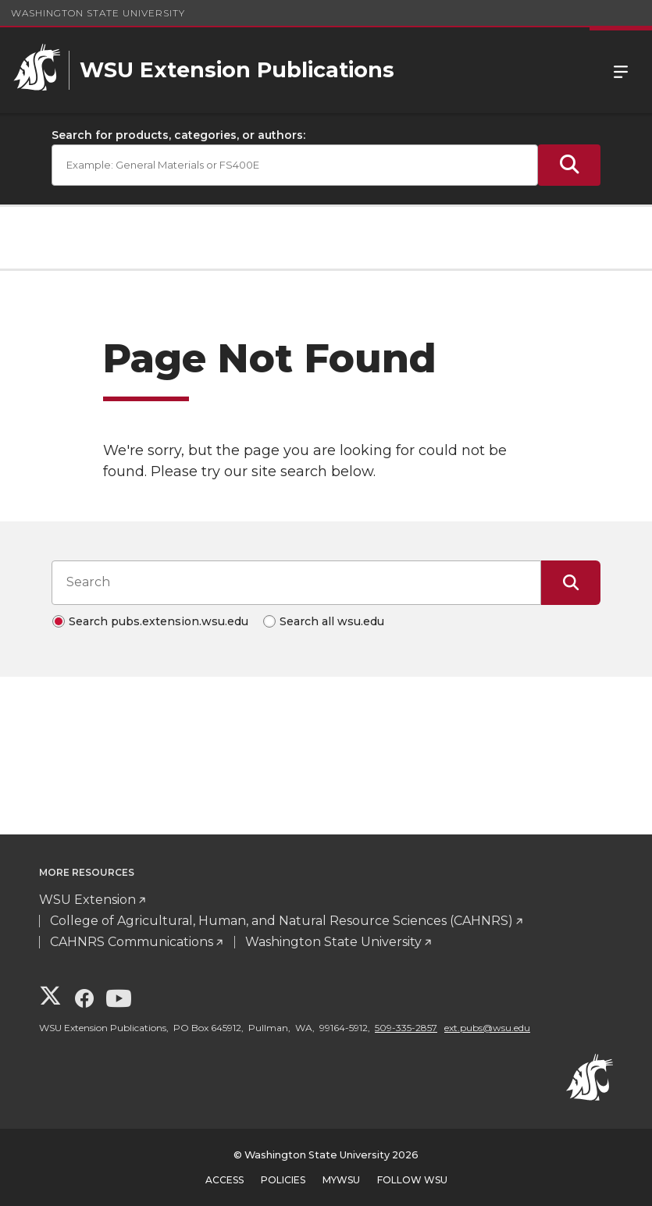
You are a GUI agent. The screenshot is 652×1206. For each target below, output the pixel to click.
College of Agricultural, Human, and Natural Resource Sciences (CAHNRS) (281, 920)
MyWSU (341, 1180)
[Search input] (296, 582)
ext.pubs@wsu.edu (487, 1027)
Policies (283, 1180)
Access (224, 1180)
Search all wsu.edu (332, 621)
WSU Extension (87, 899)
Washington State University (98, 13)
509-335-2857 (406, 1027)
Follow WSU (412, 1180)
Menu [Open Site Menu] (621, 70)
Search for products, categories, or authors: (178, 135)
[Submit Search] (569, 165)
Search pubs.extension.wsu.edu (158, 621)
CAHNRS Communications (131, 941)
